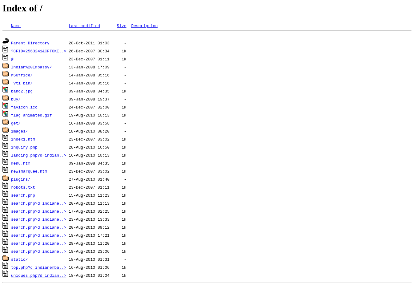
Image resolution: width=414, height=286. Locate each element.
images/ (19, 132)
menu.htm (20, 164)
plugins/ (20, 180)
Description (144, 25)
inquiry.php (24, 148)
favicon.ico (24, 108)
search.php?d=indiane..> (38, 204)
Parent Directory (30, 44)
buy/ (16, 100)
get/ (16, 124)
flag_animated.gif (31, 116)
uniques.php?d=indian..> (38, 276)
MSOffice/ (22, 76)
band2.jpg (22, 92)
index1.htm (23, 140)
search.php (23, 196)
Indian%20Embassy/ (31, 68)
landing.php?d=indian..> (38, 156)
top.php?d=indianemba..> (38, 268)
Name (16, 25)
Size (121, 25)
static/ (19, 260)
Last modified (84, 25)
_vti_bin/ (22, 84)
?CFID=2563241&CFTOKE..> (38, 52)
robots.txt (23, 188)
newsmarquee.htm (29, 172)
